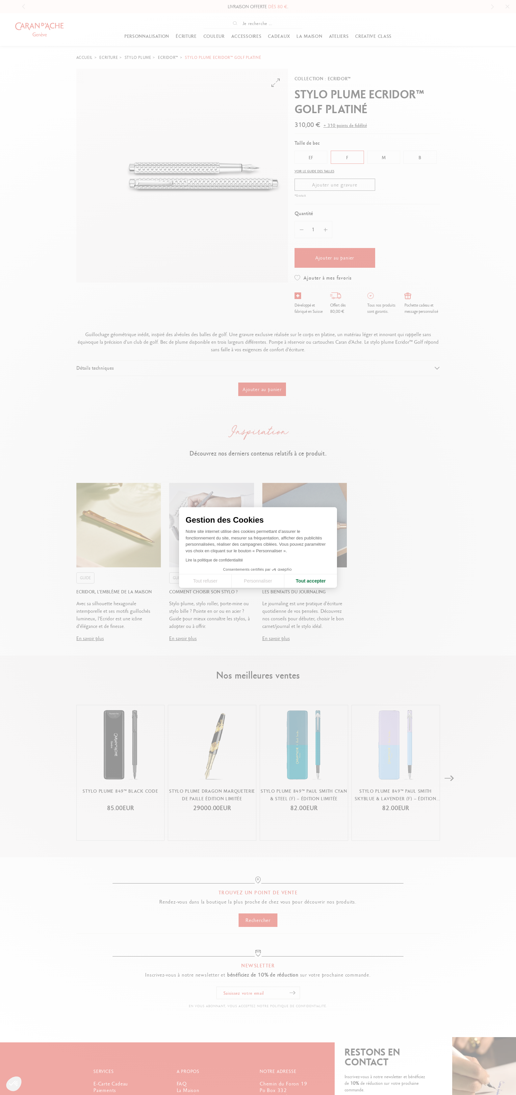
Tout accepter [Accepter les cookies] (311, 581)
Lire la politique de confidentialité (214, 560)
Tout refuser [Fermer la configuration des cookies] (205, 581)
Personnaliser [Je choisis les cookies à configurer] (258, 581)
